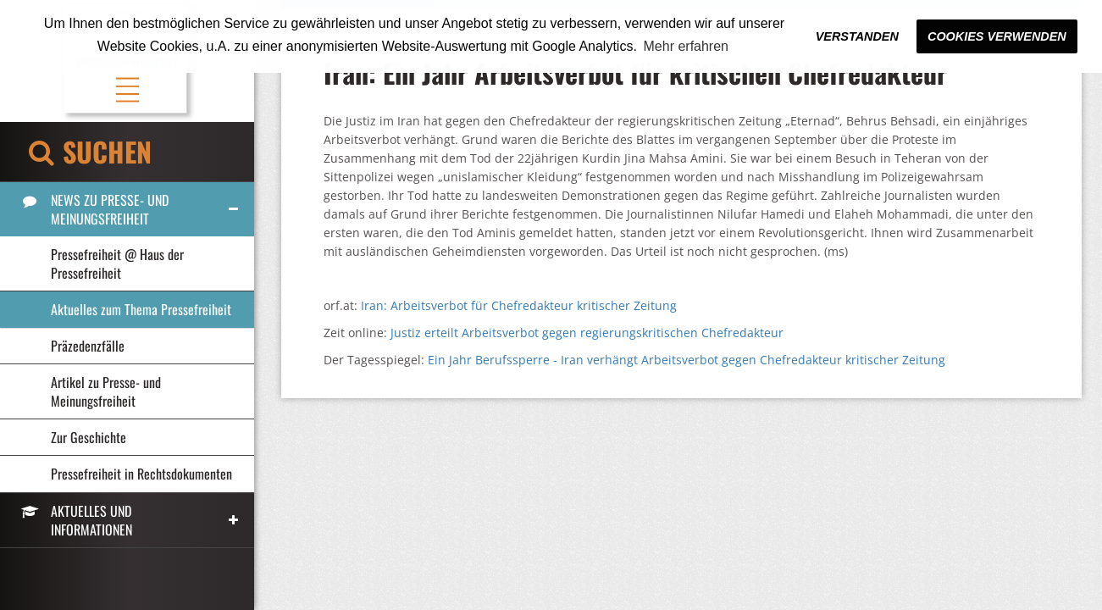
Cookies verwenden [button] (997, 36)
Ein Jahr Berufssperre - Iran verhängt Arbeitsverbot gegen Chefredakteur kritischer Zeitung (686, 360)
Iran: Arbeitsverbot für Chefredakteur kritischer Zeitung (519, 305)
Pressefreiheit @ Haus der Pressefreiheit (117, 263)
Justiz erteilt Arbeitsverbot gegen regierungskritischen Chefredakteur (587, 332)
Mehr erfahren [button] (686, 46)
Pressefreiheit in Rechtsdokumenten (141, 473)
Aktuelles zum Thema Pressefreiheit (141, 309)
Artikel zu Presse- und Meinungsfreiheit (106, 391)
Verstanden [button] (857, 36)
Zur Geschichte (88, 437)
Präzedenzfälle (88, 346)
